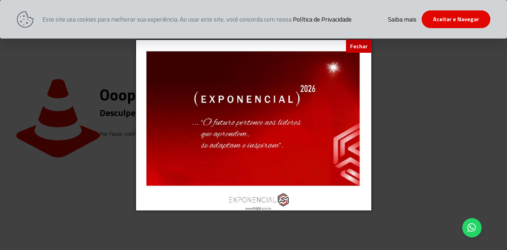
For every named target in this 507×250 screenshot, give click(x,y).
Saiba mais (402, 19)
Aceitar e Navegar (456, 19)
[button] (472, 228)
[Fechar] (359, 46)
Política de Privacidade (322, 19)
